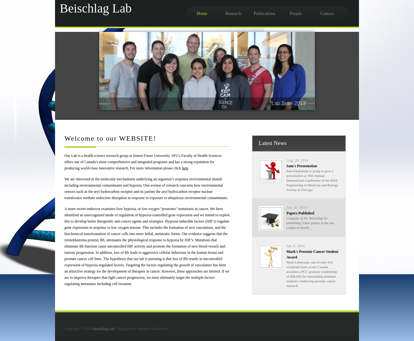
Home (202, 13)
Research (233, 13)
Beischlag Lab (103, 329)
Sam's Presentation (301, 166)
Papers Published (300, 213)
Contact (327, 13)
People (296, 13)
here (185, 168)
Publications (264, 13)
